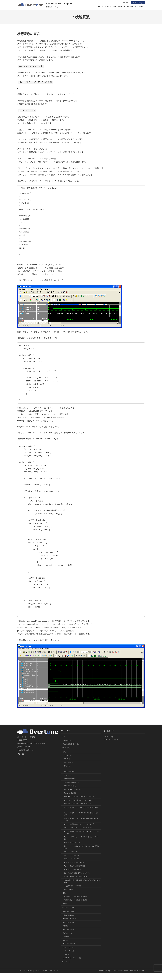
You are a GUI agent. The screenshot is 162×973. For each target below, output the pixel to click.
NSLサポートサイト (111, 739)
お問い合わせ (137, 3)
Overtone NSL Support (60, 3)
